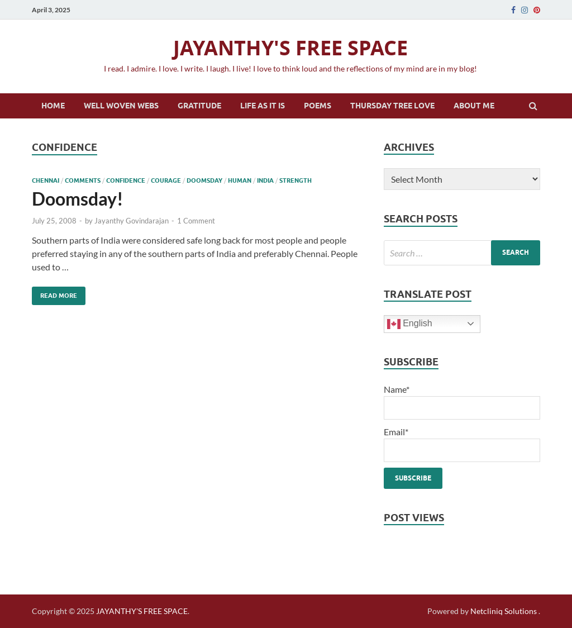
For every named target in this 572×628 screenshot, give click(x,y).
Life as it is (262, 105)
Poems (317, 105)
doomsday (204, 180)
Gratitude (199, 105)
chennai (45, 180)
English (409, 324)
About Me (474, 105)
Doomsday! (77, 199)
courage (166, 180)
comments (83, 180)
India (265, 180)
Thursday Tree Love (392, 105)
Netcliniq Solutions (503, 611)
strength (295, 180)
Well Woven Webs (121, 105)
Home (53, 105)
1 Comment (196, 220)
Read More (54, 293)
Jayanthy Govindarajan (131, 220)
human (239, 180)
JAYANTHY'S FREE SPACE (290, 47)
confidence (125, 180)
